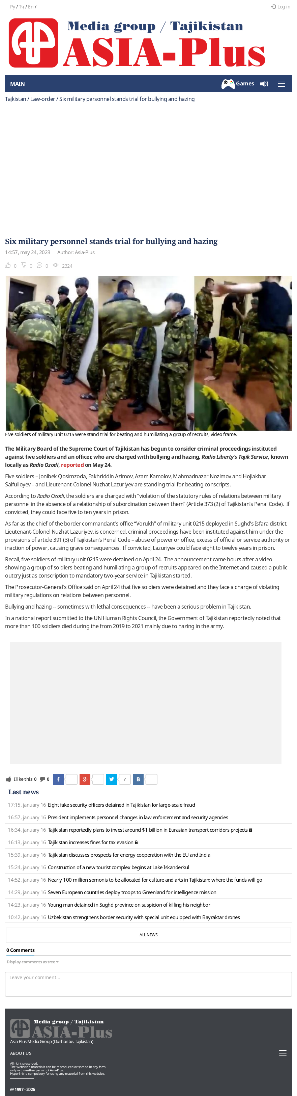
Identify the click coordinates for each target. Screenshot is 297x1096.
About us (20, 1053)
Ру (12, 6)
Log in (281, 6)
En (30, 6)
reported (72, 465)
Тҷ (21, 6)
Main (17, 83)
